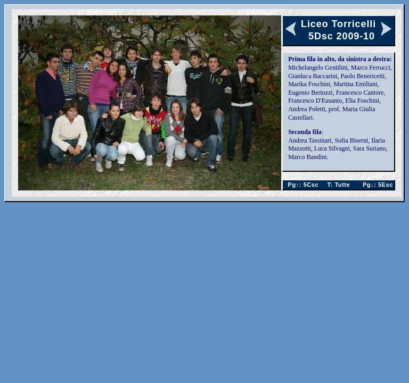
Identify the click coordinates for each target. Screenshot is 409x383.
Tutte (339, 184)
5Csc (301, 184)
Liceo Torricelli (338, 24)
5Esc (376, 184)
